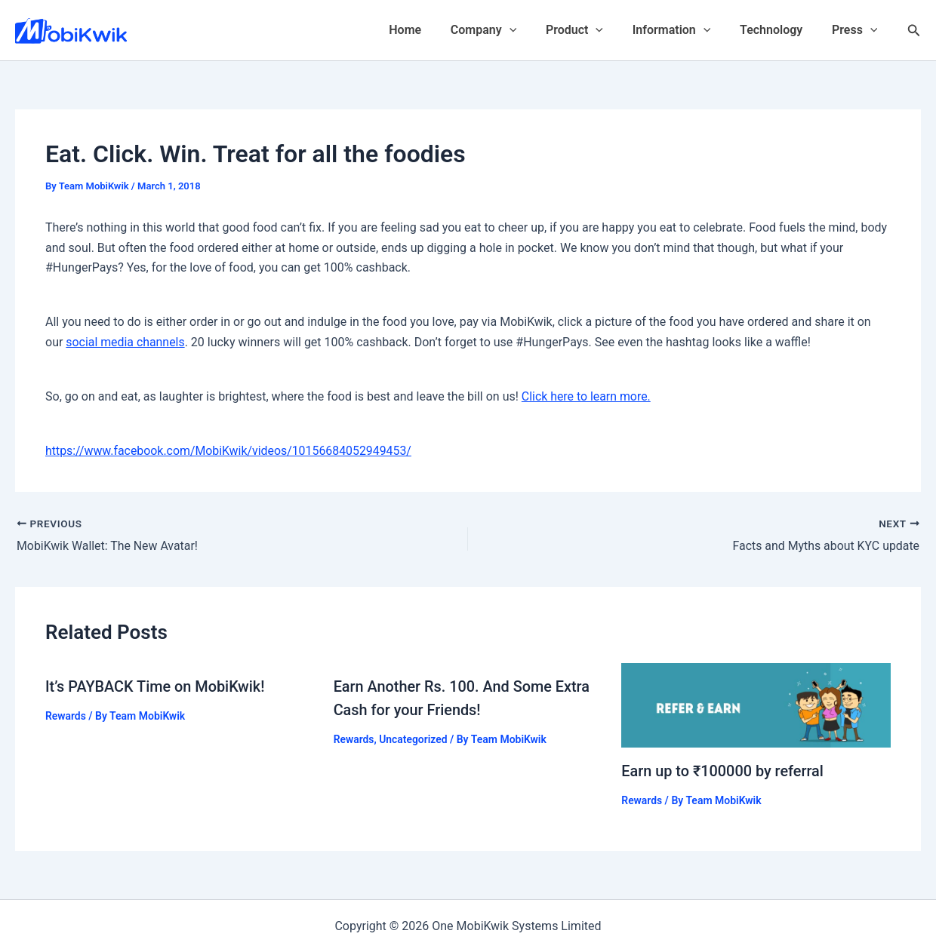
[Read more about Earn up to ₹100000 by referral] (756, 704)
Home (433, 30)
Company (506, 30)
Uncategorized (414, 738)
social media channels (126, 342)
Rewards (65, 715)
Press (857, 30)
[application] (532, 30)
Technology (778, 30)
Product (591, 30)
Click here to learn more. (586, 396)
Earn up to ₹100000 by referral (725, 770)
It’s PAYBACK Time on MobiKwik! (155, 686)
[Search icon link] (914, 30)
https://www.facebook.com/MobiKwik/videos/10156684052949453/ (229, 451)
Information (684, 30)
